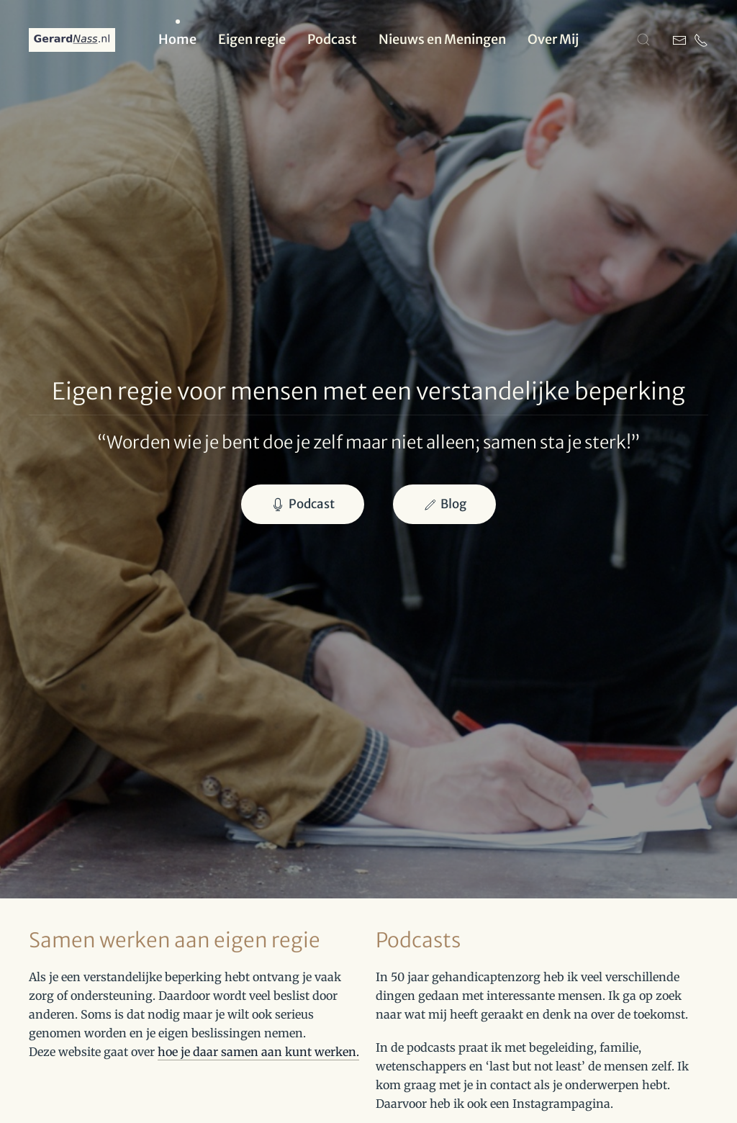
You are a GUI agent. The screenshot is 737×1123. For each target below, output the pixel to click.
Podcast (332, 39)
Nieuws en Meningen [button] (442, 39)
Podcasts (418, 940)
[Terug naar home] (72, 39)
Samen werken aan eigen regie (174, 940)
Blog (444, 504)
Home (177, 39)
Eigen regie (252, 39)
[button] (643, 39)
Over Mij (553, 39)
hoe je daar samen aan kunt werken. (258, 1052)
